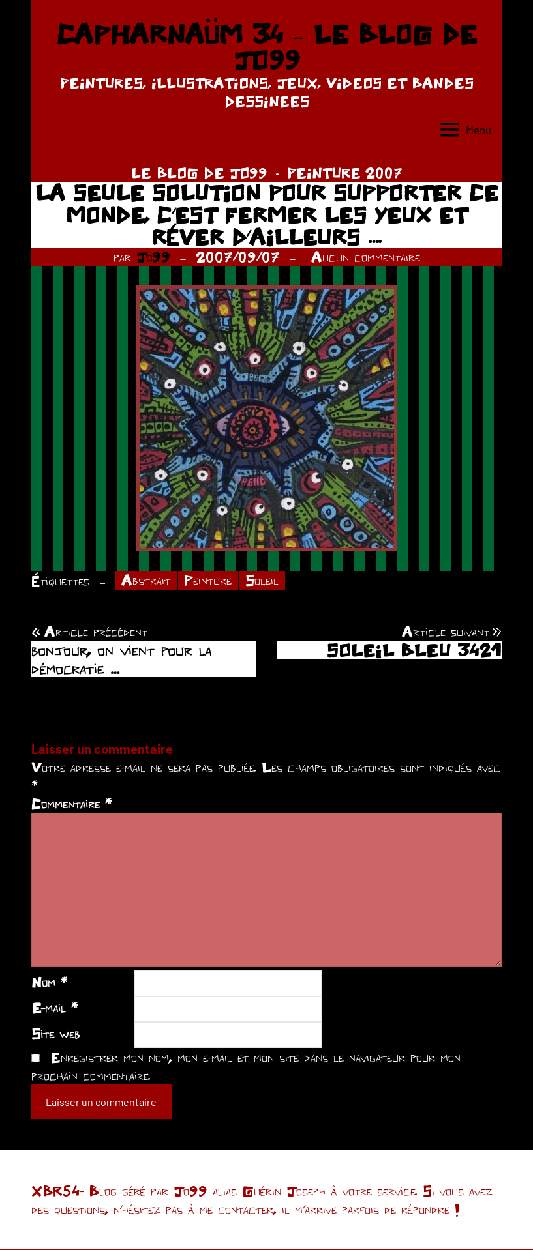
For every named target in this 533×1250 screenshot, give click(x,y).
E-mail (54, 1008)
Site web (55, 1034)
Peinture (208, 581)
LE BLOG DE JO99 (199, 173)
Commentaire (71, 804)
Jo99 (153, 257)
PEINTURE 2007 (345, 173)
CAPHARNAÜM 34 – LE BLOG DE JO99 (266, 47)
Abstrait (146, 581)
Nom (49, 982)
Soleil (262, 581)
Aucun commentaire (365, 257)
